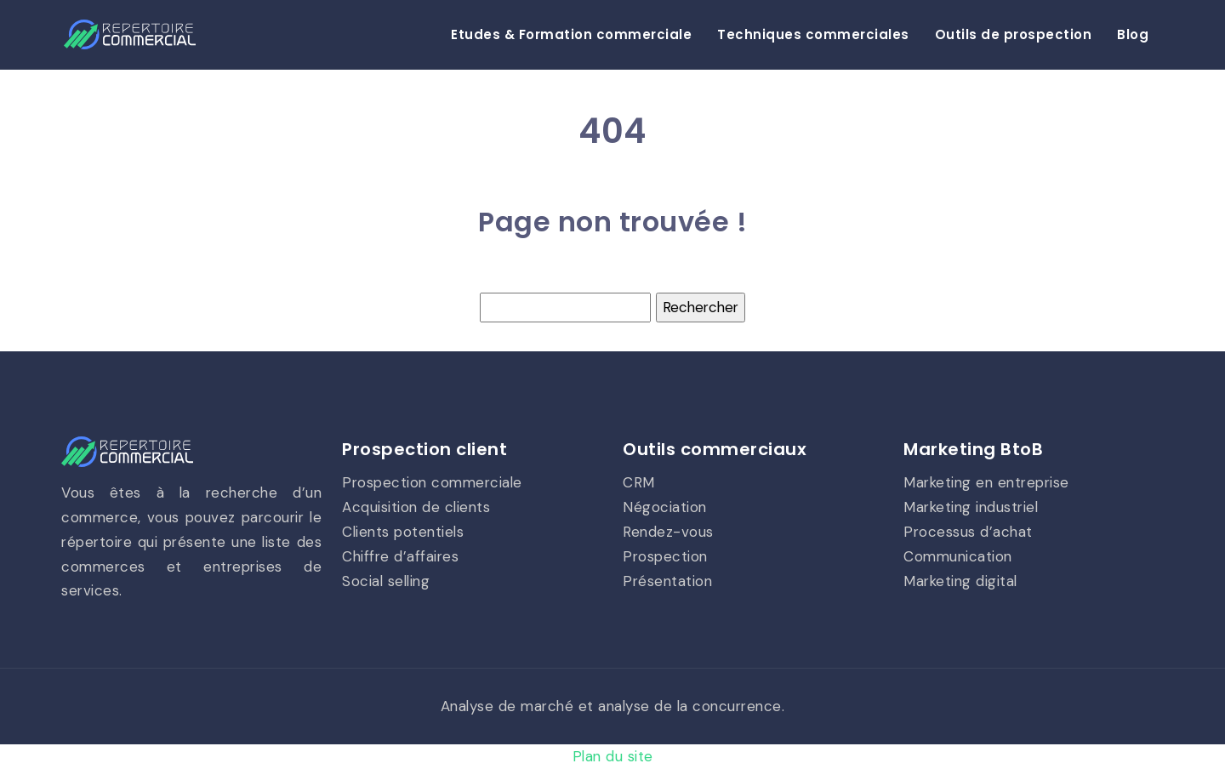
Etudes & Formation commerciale (571, 34)
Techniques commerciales (813, 34)
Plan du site (613, 756)
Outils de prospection (1013, 34)
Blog (1132, 34)
